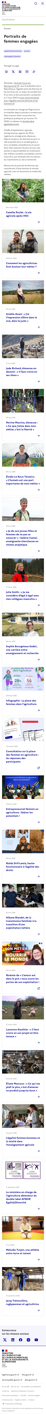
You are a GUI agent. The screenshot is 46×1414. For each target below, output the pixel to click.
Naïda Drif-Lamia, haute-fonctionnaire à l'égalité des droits (22, 866)
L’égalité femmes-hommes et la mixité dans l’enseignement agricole (23, 1141)
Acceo (4, 1387)
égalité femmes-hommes (13, 51)
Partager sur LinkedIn (20, 71)
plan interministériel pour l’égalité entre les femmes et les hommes (21, 100)
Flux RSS (23, 1395)
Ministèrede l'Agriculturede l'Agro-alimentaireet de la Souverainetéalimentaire (11, 7)
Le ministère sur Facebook (21, 1340)
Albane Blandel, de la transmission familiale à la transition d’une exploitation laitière (21, 923)
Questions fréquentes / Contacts (22, 1391)
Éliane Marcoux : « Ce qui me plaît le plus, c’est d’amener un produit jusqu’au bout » (23, 1087)
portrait (27, 51)
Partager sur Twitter (13, 71)
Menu (42, 3)
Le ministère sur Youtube (36, 1340)
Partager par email (27, 71)
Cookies (31, 1400)
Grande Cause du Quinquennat (17, 84)
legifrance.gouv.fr (9, 1374)
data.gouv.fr (30, 1380)
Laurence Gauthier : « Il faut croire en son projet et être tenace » (22, 1033)
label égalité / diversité (12, 56)
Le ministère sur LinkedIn (13, 1340)
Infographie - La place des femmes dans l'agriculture (21, 702)
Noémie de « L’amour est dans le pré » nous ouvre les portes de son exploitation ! (22, 978)
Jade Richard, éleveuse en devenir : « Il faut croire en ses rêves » (21, 371)
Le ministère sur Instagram (28, 1340)
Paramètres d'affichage (13, 1404)
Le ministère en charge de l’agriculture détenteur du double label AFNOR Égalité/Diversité (21, 1197)
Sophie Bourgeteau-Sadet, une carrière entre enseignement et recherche (22, 650)
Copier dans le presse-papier (33, 71)
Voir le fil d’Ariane (8, 19)
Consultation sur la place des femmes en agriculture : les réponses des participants (22, 756)
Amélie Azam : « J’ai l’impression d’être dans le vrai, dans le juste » (21, 317)
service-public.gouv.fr (11, 1380)
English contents (20, 1400)
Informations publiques (10, 1395)
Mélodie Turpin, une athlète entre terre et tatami (22, 1251)
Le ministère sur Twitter (5, 1340)
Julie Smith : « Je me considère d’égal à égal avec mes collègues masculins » (22, 595)
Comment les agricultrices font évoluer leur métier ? (21, 264)
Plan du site (15, 1387)
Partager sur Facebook (6, 71)
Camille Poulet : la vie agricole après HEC (19, 214)
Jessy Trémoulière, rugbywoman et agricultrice (22, 1302)
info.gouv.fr (27, 1374)
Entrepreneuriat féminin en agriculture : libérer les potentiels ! (22, 812)
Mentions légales (34, 1395)
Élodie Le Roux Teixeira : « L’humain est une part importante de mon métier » (23, 480)
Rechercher (35, 3)
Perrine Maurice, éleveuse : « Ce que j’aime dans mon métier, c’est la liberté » (22, 426)
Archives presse (7, 1400)
